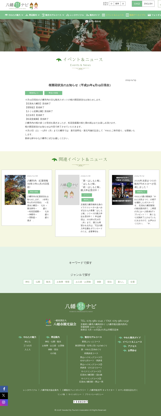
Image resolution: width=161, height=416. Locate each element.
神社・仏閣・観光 (53, 341)
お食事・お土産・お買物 (53, 345)
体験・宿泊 (53, 349)
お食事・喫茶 (63, 282)
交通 (132, 282)
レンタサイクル (77, 15)
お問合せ (132, 350)
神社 (27, 282)
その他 (53, 353)
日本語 (137, 4)
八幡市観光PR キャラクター (101, 390)
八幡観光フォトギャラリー (74, 390)
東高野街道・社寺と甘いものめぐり (91, 345)
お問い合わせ (95, 21)
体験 (99, 282)
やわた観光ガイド (132, 337)
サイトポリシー (74, 394)
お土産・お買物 (83, 282)
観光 (48, 282)
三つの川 (28, 345)
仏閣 (38, 282)
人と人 (28, 349)
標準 (117, 4)
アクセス (132, 346)
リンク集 (61, 394)
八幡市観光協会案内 (50, 390)
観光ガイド (95, 15)
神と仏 (28, 341)
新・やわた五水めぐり (91, 349)
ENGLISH (148, 4)
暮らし (121, 282)
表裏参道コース (91, 353)
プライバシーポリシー (94, 394)
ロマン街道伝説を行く (128, 390)
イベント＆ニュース (115, 15)
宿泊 (109, 282)
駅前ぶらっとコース (91, 341)
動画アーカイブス (138, 15)
